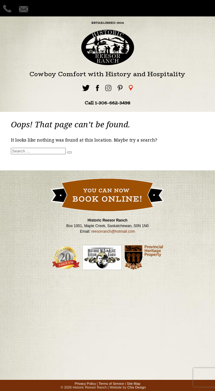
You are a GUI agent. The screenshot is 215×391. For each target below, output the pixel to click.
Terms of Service (111, 383)
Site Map (133, 383)
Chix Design (136, 387)
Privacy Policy (85, 383)
